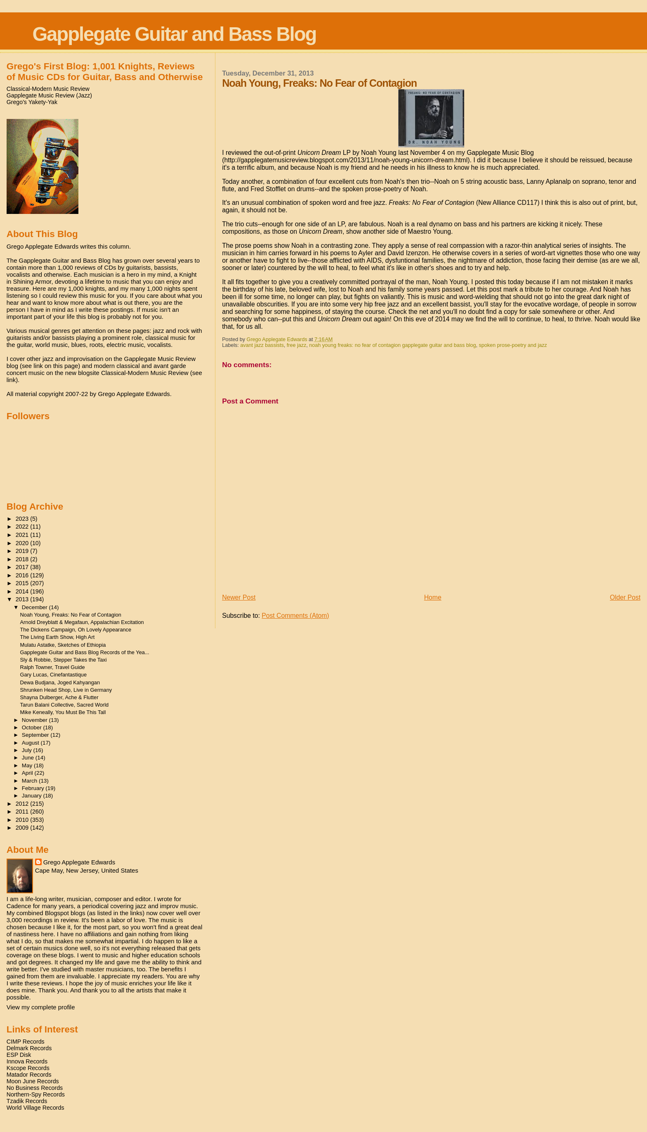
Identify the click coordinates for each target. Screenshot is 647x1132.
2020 (23, 543)
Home (433, 597)
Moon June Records (33, 1081)
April (28, 773)
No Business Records (35, 1088)
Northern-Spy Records (36, 1094)
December (35, 607)
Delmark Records (29, 1048)
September (36, 735)
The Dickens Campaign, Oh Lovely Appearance (76, 630)
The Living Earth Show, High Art (57, 637)
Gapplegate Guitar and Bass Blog (174, 34)
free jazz (297, 345)
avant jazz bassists (262, 345)
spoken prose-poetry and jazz (513, 345)
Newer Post (238, 597)
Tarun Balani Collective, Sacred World (64, 705)
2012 (23, 803)
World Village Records (35, 1107)
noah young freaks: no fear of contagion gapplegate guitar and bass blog (392, 345)
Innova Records (27, 1061)
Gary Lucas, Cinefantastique (53, 675)
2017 (23, 567)
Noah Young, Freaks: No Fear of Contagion (70, 615)
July (27, 750)
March (30, 781)
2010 (23, 819)
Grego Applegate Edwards (79, 862)
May (28, 765)
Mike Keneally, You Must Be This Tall (63, 712)
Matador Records (29, 1074)
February (34, 788)
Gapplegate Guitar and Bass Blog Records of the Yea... (84, 652)
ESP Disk (19, 1054)
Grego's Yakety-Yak (32, 102)
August (31, 743)
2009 (23, 827)
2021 (23, 535)
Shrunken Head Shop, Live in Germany (66, 690)
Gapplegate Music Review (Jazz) (49, 95)
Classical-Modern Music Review (48, 88)
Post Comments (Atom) (295, 615)
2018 (23, 559)
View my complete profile (41, 1007)
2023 (23, 518)
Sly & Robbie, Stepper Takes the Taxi (63, 660)
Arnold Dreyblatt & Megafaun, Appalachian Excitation (82, 622)
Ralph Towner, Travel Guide (52, 667)
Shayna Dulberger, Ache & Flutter (59, 697)
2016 (23, 575)
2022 (23, 526)
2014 (23, 591)
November (35, 720)
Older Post (625, 597)
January (32, 796)
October (32, 727)
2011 (23, 811)
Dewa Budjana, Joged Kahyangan (60, 682)
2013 (23, 599)
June (28, 758)
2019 (23, 551)
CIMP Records (26, 1041)
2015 (23, 583)
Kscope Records (28, 1068)
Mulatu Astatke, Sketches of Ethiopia (63, 645)
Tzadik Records (27, 1101)
